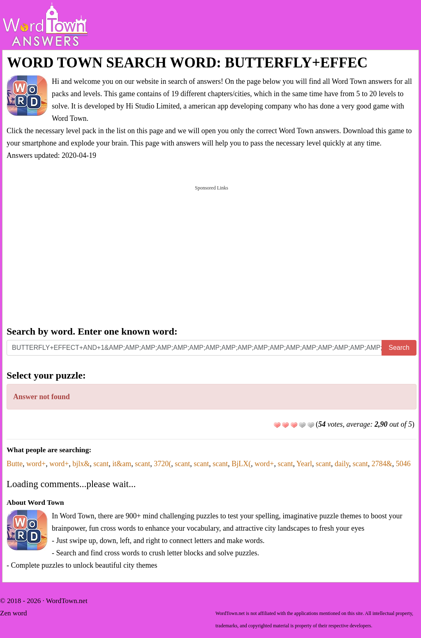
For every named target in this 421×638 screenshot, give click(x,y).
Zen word (13, 613)
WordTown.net (67, 601)
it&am (121, 464)
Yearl (304, 464)
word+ (36, 464)
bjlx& (81, 464)
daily (342, 464)
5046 (403, 464)
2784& (382, 464)
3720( (162, 464)
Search (399, 347)
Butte (15, 464)
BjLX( (241, 464)
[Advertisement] (211, 254)
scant (101, 464)
